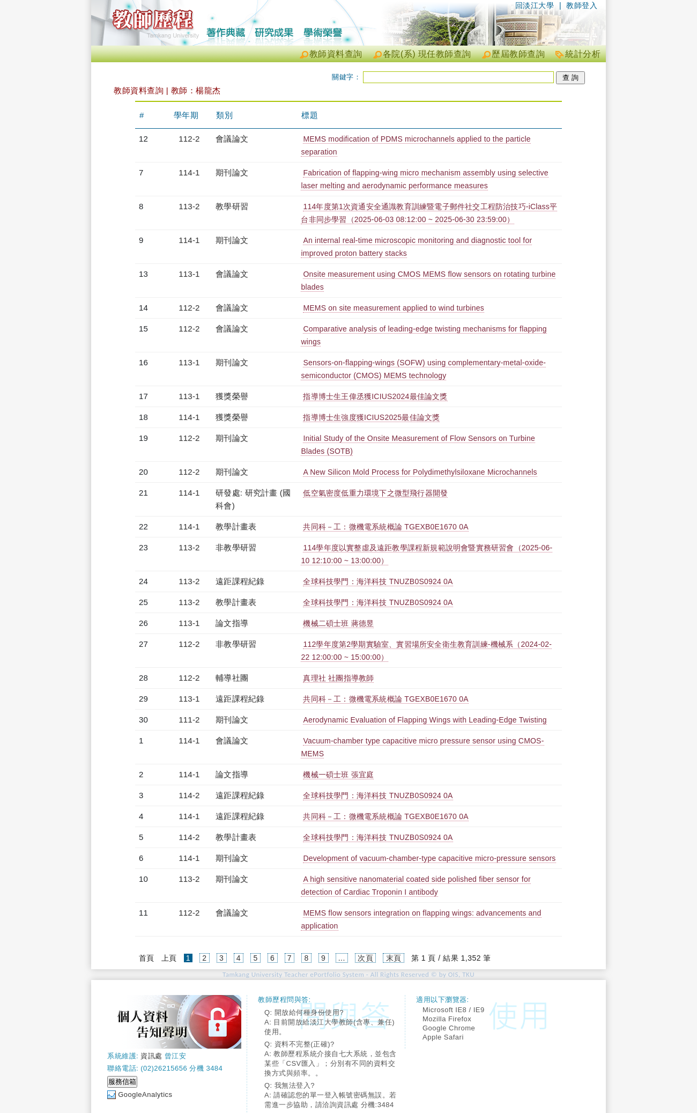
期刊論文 (232, 172)
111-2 (189, 719)
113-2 (189, 206)
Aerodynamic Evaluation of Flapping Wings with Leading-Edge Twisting (424, 720)
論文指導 (232, 623)
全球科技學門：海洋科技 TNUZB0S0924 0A (378, 581)
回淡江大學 (534, 5)
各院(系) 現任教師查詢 (427, 53)
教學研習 (232, 206)
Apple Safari (443, 1037)
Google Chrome (448, 1028)
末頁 (394, 958)
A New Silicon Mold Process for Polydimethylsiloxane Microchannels (420, 472)
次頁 (365, 958)
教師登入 (581, 5)
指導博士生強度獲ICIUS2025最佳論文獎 (371, 417)
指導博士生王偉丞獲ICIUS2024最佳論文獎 (375, 396)
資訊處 (151, 1056)
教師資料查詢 (335, 53)
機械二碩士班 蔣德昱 (338, 623)
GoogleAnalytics (145, 1094)
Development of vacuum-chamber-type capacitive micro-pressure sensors (429, 858)
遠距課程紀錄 (240, 581)
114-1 (189, 172)
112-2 (189, 138)
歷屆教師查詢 (518, 53)
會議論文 (232, 138)
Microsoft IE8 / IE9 (453, 1010)
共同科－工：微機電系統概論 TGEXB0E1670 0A (385, 526)
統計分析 (582, 53)
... (341, 958)
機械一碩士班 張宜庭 (338, 774)
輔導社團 (232, 677)
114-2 (189, 795)
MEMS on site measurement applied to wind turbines (393, 308)
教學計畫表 (236, 526)
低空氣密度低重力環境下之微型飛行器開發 (375, 493)
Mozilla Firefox (446, 1019)
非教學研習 (236, 547)
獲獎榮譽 (232, 396)
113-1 (189, 273)
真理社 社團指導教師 (338, 678)
